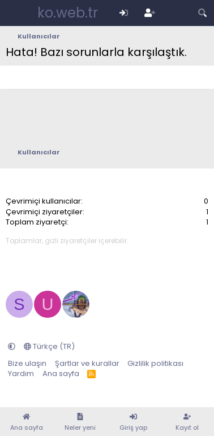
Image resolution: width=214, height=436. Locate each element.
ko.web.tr (67, 12)
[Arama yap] (202, 13)
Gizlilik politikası (155, 363)
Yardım (21, 373)
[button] (12, 346)
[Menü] (15, 13)
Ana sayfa (60, 373)
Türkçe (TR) (49, 346)
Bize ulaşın (27, 363)
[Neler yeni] (175, 13)
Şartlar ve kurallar (87, 363)
